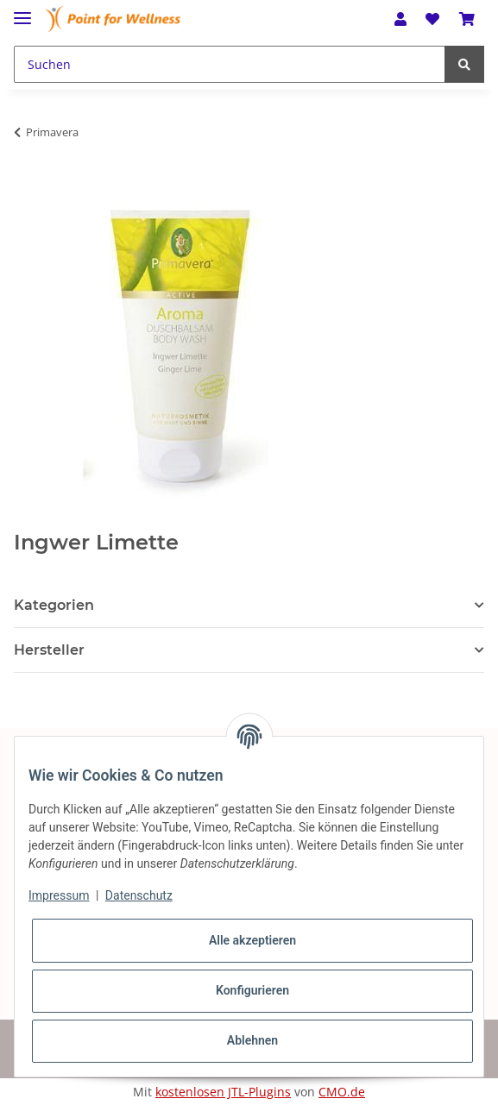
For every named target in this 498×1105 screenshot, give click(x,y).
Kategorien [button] (54, 605)
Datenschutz (139, 895)
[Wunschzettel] (432, 19)
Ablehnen (252, 1040)
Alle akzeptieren (252, 940)
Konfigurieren (252, 990)
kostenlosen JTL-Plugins (223, 1091)
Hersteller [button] (49, 650)
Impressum (58, 895)
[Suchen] (229, 64)
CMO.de (341, 1091)
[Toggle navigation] (22, 11)
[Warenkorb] (467, 19)
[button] (400, 19)
